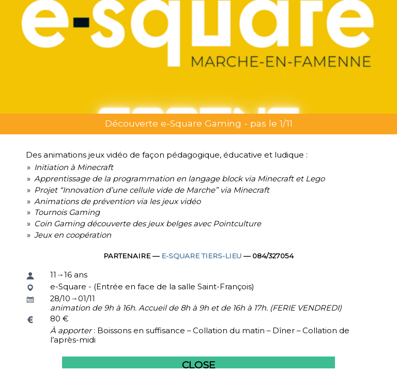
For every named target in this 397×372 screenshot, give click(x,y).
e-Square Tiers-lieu (201, 256)
